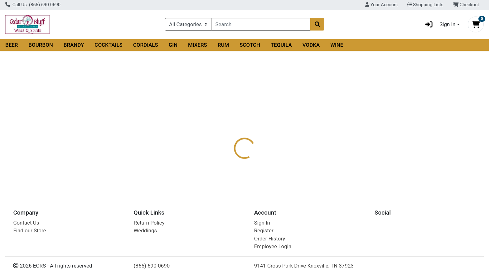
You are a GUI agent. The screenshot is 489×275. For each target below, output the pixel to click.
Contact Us (26, 223)
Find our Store (29, 231)
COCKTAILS (108, 45)
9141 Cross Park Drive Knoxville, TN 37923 (304, 266)
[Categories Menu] (188, 24)
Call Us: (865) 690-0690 (33, 4)
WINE (336, 45)
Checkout (466, 4)
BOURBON (40, 45)
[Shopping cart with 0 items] (476, 24)
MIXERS (197, 45)
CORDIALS (145, 45)
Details (221, 124)
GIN (173, 45)
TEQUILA (281, 45)
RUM (223, 45)
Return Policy (149, 223)
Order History (269, 238)
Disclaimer (285, 124)
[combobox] (261, 24)
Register (264, 231)
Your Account (381, 4)
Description (251, 124)
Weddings (145, 231)
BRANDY (74, 45)
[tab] (221, 123)
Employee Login (272, 247)
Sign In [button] (438, 24)
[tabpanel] (346, 151)
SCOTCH (250, 45)
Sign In (262, 223)
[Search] (261, 24)
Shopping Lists (425, 4)
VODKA (311, 45)
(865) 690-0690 (152, 266)
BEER (11, 45)
